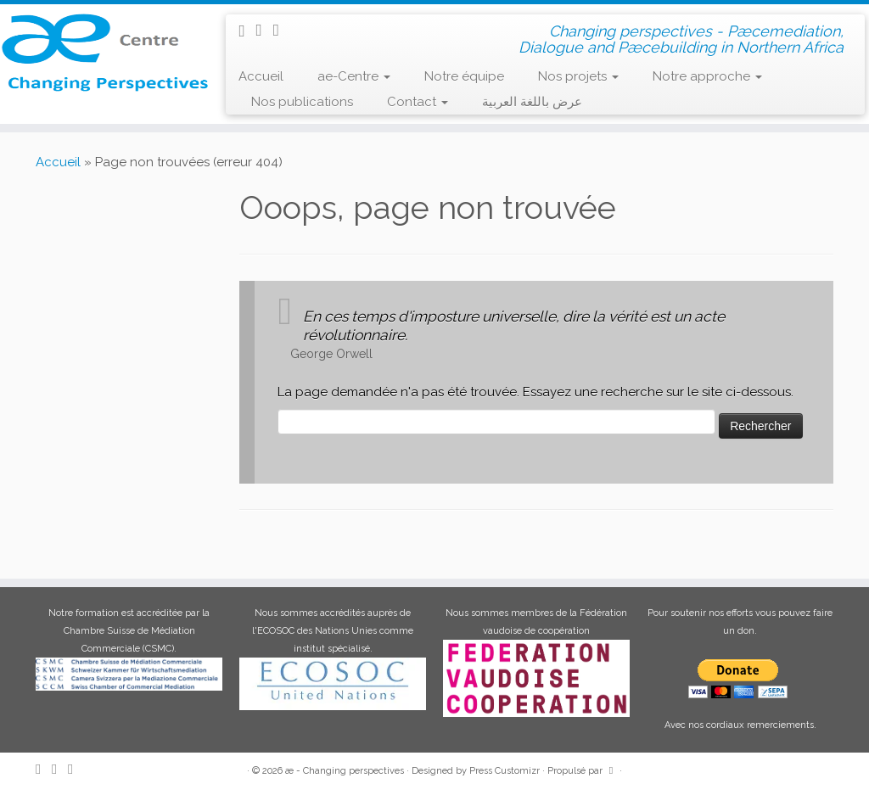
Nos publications (302, 101)
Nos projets (578, 76)
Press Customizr (504, 770)
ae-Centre (353, 76)
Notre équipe (464, 76)
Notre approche (707, 76)
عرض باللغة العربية (532, 101)
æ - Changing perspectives (344, 770)
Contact (417, 101)
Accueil (260, 76)
